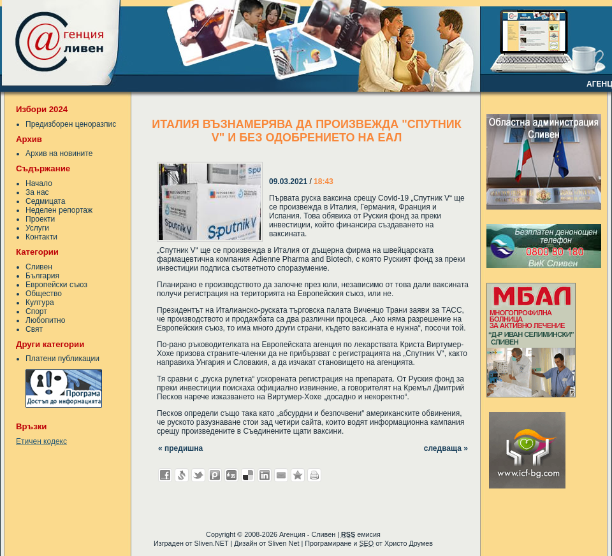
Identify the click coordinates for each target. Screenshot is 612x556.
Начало (39, 183)
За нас (37, 192)
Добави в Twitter (198, 475)
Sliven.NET (211, 543)
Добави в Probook (215, 475)
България (42, 275)
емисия (361, 534)
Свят (34, 329)
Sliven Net (283, 543)
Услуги (37, 228)
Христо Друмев (408, 543)
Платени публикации (62, 358)
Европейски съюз (56, 284)
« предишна (180, 448)
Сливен (39, 266)
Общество (44, 293)
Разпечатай (314, 475)
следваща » (446, 448)
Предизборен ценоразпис (71, 124)
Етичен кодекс (41, 441)
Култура (40, 302)
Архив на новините (59, 153)
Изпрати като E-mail (281, 475)
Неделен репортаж (59, 210)
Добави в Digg (231, 475)
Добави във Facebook (165, 475)
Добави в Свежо (182, 475)
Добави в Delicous (248, 475)
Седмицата (45, 201)
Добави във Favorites (298, 475)
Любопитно (45, 320)
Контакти (41, 236)
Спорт (36, 311)
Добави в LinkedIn (265, 475)
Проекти (40, 219)
